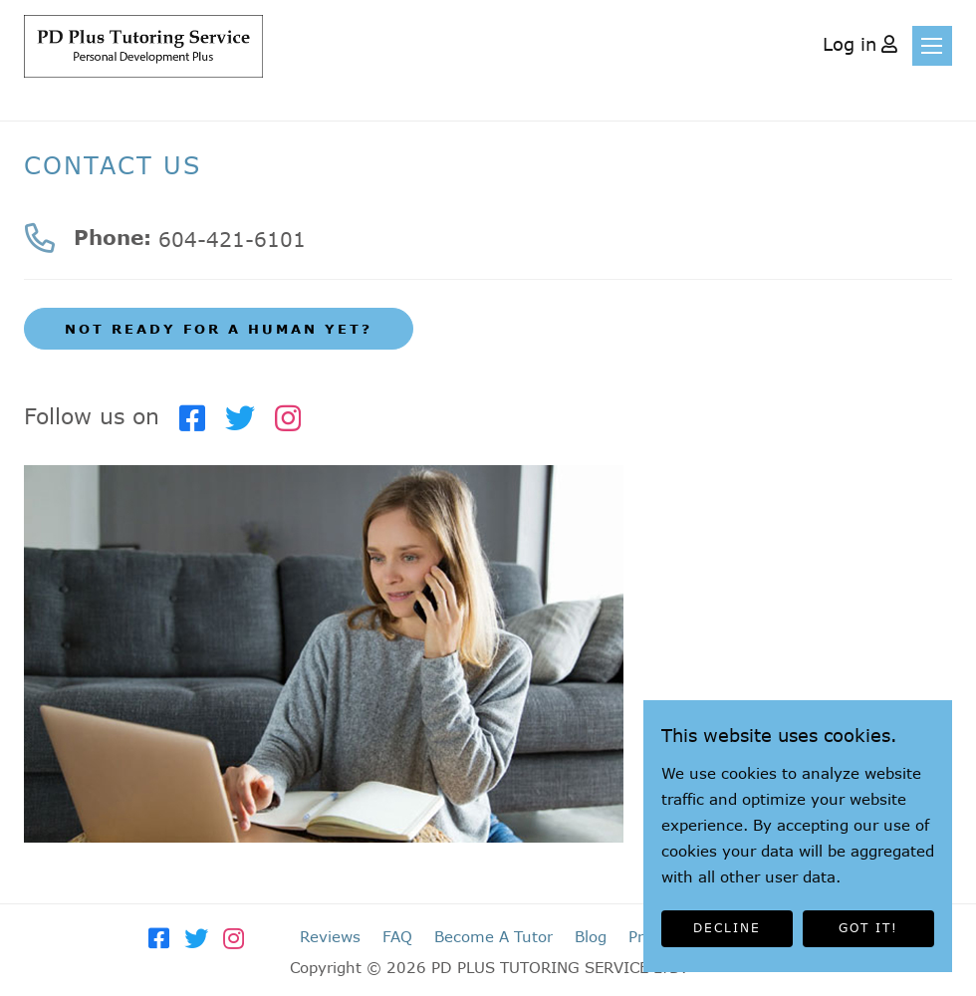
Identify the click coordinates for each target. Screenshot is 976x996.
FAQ (397, 936)
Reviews (330, 936)
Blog (591, 936)
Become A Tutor (493, 936)
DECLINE (727, 927)
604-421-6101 (232, 239)
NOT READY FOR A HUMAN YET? (218, 329)
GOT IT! (868, 927)
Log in (849, 44)
